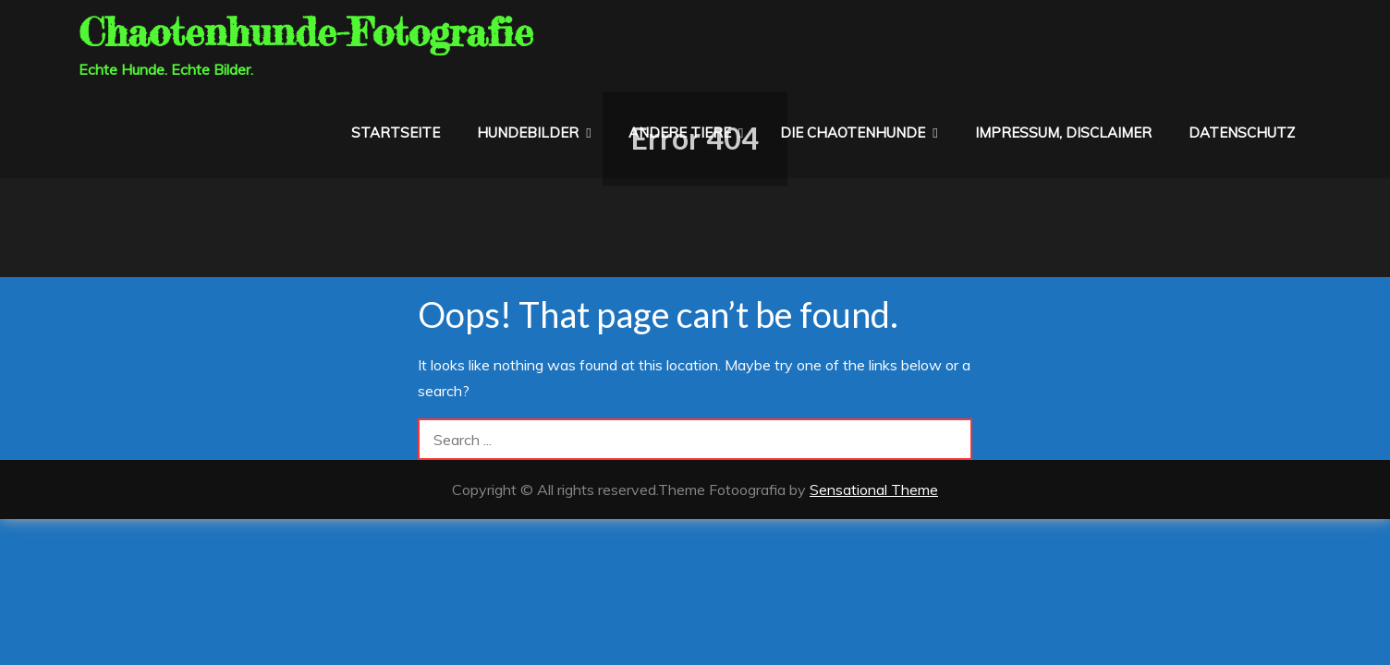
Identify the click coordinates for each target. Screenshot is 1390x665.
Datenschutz (1242, 132)
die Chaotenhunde (852, 132)
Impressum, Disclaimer (1063, 132)
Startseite (395, 132)
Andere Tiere (679, 132)
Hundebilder (528, 132)
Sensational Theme (874, 489)
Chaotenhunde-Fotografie (306, 31)
